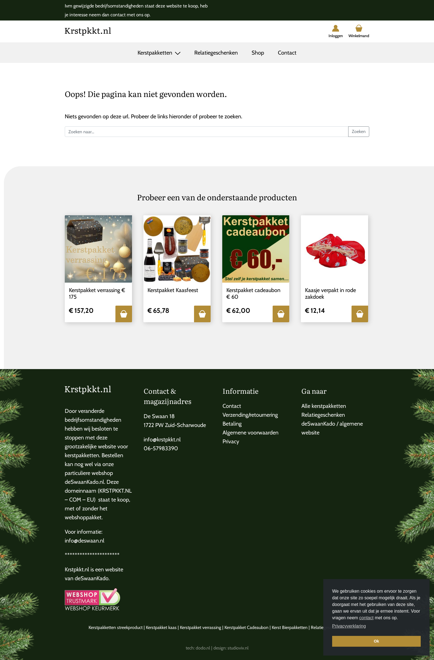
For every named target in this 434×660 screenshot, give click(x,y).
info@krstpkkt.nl (162, 439)
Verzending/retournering (250, 414)
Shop (258, 52)
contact (366, 617)
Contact (287, 52)
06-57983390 (161, 448)
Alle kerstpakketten (323, 406)
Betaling (232, 423)
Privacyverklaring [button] (349, 626)
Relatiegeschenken (216, 52)
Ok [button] (376, 641)
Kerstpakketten (156, 52)
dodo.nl (203, 648)
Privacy (231, 441)
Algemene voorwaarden (250, 432)
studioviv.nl (238, 648)
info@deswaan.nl (84, 540)
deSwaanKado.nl (84, 482)
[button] (123, 314)
